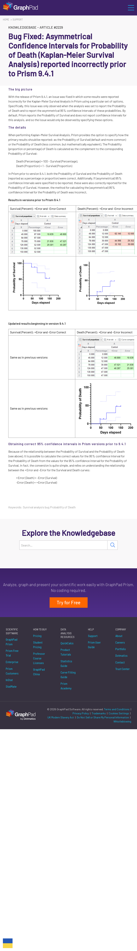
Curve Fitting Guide (68, 674)
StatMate (11, 686)
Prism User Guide (94, 644)
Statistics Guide (66, 663)
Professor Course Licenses (39, 658)
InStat (9, 680)
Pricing (37, 636)
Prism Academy (66, 686)
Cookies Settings (119, 713)
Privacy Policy (81, 713)
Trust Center (122, 669)
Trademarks (99, 713)
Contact (120, 662)
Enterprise (12, 662)
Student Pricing (37, 644)
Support (18, 19)
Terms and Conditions (117, 709)
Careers (120, 642)
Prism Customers (12, 671)
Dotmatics (121, 655)
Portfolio (120, 649)
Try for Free (68, 602)
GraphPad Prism (11, 642)
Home (6, 19)
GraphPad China (39, 672)
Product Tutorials (66, 652)
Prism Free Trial (12, 653)
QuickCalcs (67, 643)
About (118, 636)
